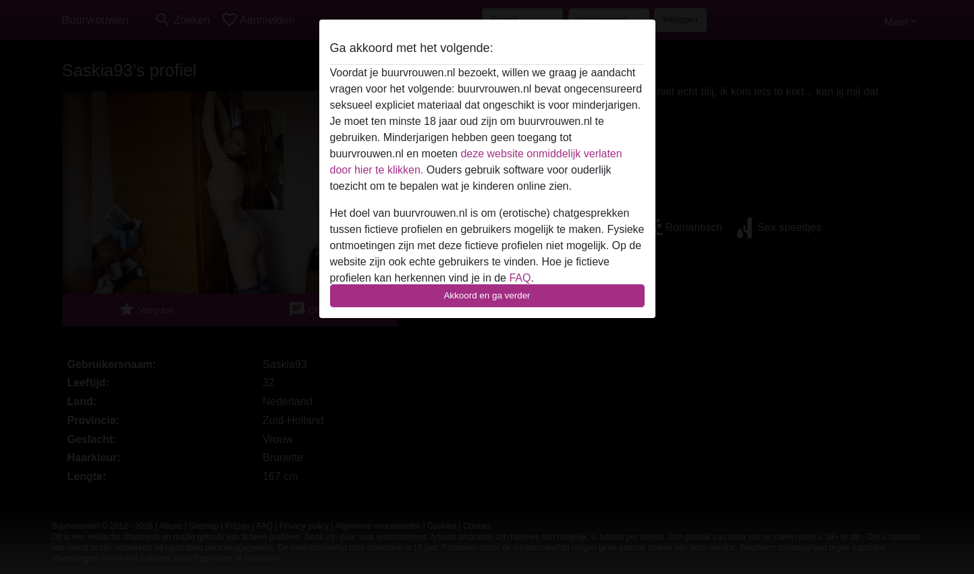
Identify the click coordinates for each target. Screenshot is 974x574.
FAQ (520, 278)
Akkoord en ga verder (486, 295)
